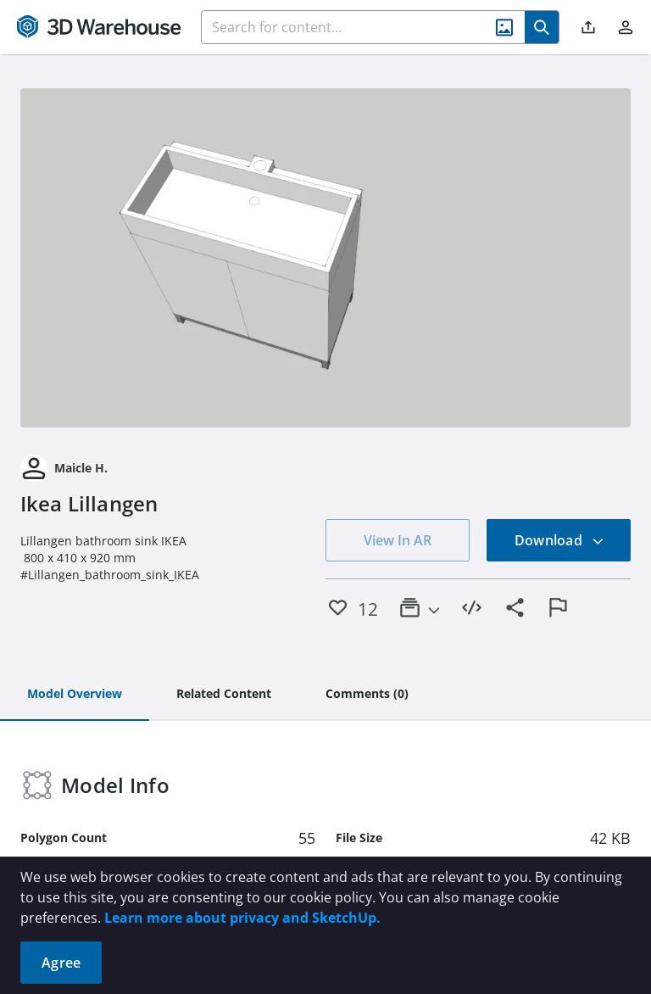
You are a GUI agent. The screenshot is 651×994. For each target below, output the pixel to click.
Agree (61, 962)
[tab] (74, 694)
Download (559, 540)
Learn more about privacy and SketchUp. (242, 917)
